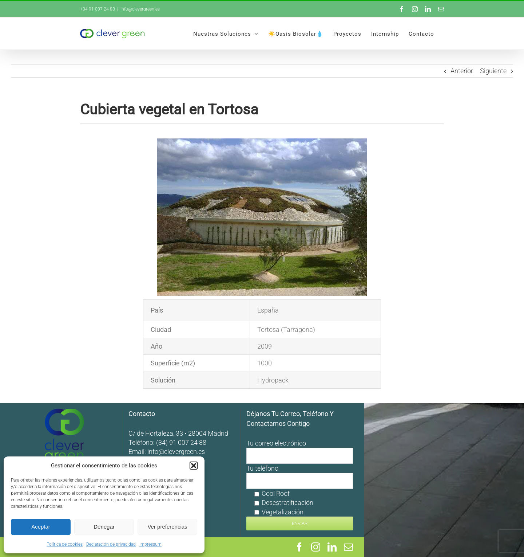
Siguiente (493, 71)
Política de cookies (65, 544)
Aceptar (40, 526)
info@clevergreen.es (140, 9)
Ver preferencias (167, 526)
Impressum (150, 544)
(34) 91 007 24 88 (261, 442)
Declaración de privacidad (111, 544)
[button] (193, 465)
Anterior (461, 71)
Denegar (104, 526)
